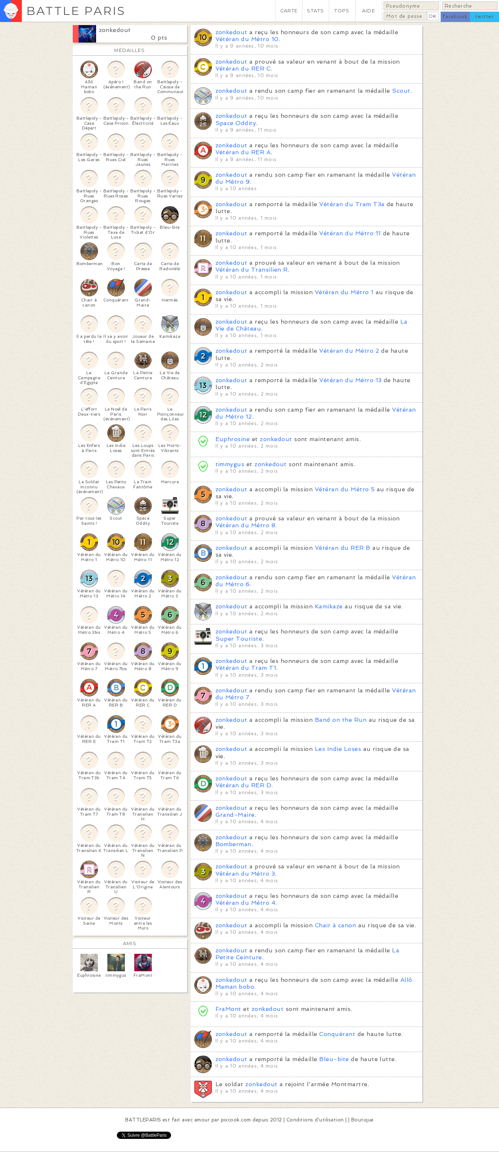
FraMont (228, 1008)
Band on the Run (341, 719)
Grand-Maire (235, 814)
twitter (484, 16)
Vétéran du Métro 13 (350, 380)
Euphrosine (232, 439)
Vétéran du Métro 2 (349, 350)
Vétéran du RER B (343, 547)
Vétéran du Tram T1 (246, 667)
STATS (315, 10)
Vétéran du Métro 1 (344, 292)
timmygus (230, 464)
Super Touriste (238, 638)
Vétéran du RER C (243, 68)
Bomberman (233, 844)
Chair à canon (335, 925)
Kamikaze (329, 606)
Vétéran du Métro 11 (350, 233)
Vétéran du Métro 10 (247, 39)
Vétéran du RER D (243, 785)
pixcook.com (236, 1120)
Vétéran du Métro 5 (345, 489)
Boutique (362, 1120)
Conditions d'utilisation (315, 1120)
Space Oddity (235, 123)
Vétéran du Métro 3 (245, 873)
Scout (401, 90)
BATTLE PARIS (76, 11)
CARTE (289, 10)
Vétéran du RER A (243, 152)
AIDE (368, 10)
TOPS (341, 10)
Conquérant (337, 1034)
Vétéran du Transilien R (251, 269)
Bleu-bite (334, 1059)
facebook (455, 16)
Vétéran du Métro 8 (245, 525)
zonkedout (115, 30)
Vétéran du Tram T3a (351, 204)
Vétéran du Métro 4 (245, 902)
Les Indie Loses (338, 748)
